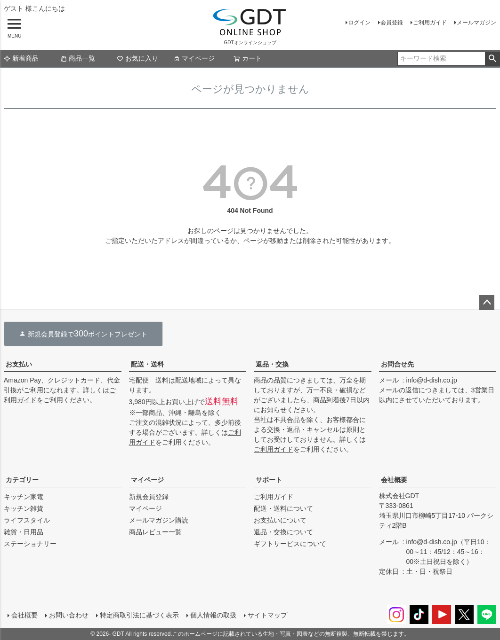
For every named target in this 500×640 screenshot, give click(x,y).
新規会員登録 (149, 496)
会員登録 (391, 22)
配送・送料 (147, 364)
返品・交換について (283, 532)
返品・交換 (272, 364)
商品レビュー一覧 (155, 532)
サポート (269, 480)
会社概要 (394, 480)
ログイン (359, 22)
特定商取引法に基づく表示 (139, 615)
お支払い (19, 364)
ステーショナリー (30, 543)
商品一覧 (77, 58)
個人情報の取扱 (213, 615)
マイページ (194, 58)
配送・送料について (283, 508)
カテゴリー (22, 480)
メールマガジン (476, 22)
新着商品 (21, 58)
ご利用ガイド (430, 22)
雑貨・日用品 (23, 532)
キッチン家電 (23, 496)
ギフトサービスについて (290, 543)
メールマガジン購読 (158, 520)
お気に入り (137, 58)
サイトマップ (267, 615)
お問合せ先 (397, 364)
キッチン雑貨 (23, 508)
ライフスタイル (27, 520)
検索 (492, 58)
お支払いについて (280, 520)
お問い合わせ (69, 615)
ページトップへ (486, 302)
